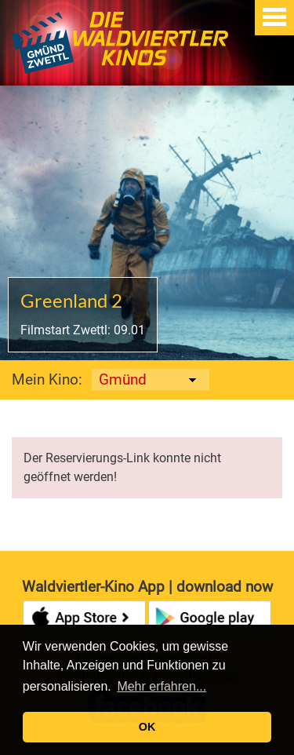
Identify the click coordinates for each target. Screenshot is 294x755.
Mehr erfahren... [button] (161, 686)
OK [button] (147, 726)
